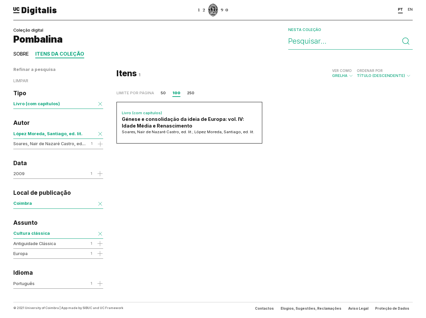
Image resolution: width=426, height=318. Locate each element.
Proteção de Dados (392, 308)
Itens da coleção (59, 54)
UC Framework (111, 308)
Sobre (21, 54)
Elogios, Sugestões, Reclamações (311, 308)
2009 (19, 173)
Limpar (20, 80)
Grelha (342, 73)
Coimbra (22, 203)
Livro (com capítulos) (36, 103)
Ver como (342, 71)
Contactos (264, 308)
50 (163, 93)
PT (400, 9)
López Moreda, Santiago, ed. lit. (48, 133)
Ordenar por (370, 71)
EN (410, 9)
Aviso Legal (358, 308)
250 (190, 93)
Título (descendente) (384, 73)
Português (24, 283)
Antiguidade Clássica (34, 243)
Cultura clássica (31, 233)
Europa (20, 253)
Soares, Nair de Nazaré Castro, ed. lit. (50, 143)
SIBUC (87, 308)
